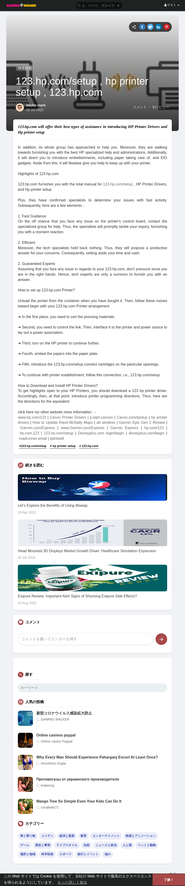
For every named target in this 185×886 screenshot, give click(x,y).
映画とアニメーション (141, 836)
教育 (83, 836)
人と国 (127, 845)
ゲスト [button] (171, 5)
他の (108, 854)
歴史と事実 (42, 845)
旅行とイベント (88, 854)
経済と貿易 (66, 836)
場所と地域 (27, 854)
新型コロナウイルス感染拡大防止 (64, 713)
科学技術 (25, 68)
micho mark (36, 105)
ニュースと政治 (106, 845)
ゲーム (24, 845)
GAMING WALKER (55, 719)
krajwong (47, 785)
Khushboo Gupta (53, 763)
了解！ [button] (169, 880)
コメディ (47, 836)
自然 (86, 845)
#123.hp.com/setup (32, 446)
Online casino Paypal (56, 741)
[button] (99, 5)
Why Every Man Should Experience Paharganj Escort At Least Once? (97, 757)
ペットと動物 (147, 845)
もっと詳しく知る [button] (72, 882)
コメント (140, 107)
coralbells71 (50, 807)
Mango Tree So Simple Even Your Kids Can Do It (78, 801)
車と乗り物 (27, 836)
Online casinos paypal (56, 735)
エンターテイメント (106, 836)
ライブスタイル (66, 845)
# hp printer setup (63, 446)
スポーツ (65, 854)
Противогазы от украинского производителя (77, 779)
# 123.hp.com (88, 446)
